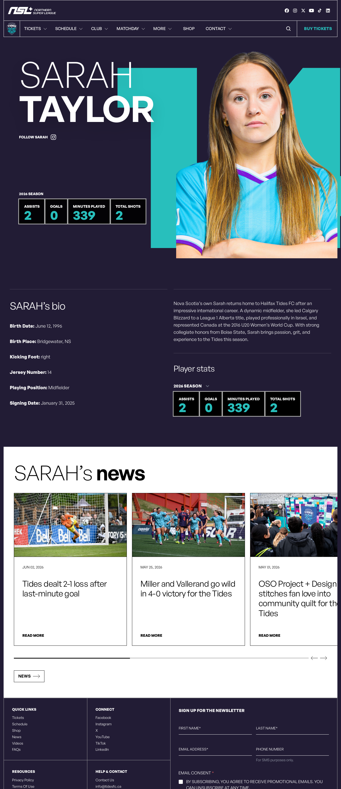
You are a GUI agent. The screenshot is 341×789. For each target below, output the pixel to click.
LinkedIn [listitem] (102, 749)
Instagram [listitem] (104, 724)
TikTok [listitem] (101, 743)
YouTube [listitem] (103, 737)
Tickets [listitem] (18, 718)
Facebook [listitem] (103, 718)
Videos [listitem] (17, 743)
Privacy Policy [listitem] (23, 780)
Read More (33, 635)
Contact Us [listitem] (105, 780)
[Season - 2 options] (193, 386)
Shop (189, 28)
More (162, 28)
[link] (286, 10)
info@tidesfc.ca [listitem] (108, 786)
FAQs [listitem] (16, 749)
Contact (219, 28)
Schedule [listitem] (19, 724)
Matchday (131, 28)
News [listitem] (16, 737)
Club (99, 28)
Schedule (69, 28)
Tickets (35, 28)
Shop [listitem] (16, 730)
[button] (314, 658)
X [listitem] (97, 730)
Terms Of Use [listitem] (23, 786)
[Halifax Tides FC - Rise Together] (32, 10)
